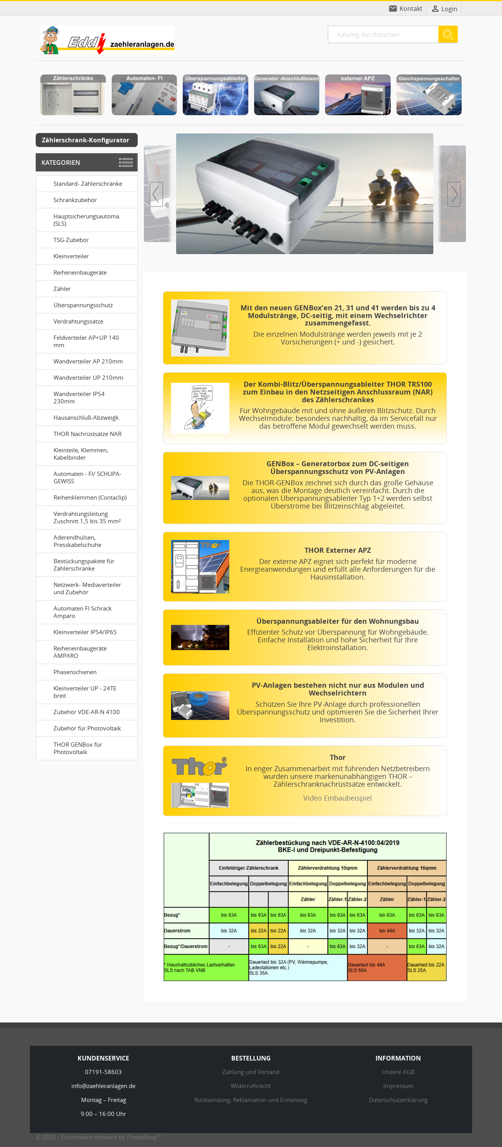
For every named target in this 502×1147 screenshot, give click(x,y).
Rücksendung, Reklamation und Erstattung (250, 1100)
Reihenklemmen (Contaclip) (82, 497)
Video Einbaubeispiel (337, 798)
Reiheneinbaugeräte (73, 272)
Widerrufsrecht (251, 1086)
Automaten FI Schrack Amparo (75, 611)
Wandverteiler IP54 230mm (72, 396)
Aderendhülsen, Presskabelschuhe (70, 540)
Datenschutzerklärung (398, 1100)
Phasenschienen (68, 671)
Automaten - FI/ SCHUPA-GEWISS (80, 476)
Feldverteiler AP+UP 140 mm (79, 340)
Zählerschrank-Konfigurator (85, 140)
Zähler (55, 288)
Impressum (398, 1086)
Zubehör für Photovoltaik (80, 728)
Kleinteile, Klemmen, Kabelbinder (73, 453)
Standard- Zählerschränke (80, 183)
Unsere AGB (398, 1072)
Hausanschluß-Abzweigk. (79, 417)
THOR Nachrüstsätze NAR (80, 433)
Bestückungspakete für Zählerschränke (76, 563)
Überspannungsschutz (76, 304)
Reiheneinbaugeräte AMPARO (73, 651)
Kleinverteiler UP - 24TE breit (77, 691)
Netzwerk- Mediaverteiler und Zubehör (80, 587)
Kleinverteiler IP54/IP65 (78, 631)
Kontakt (411, 8)
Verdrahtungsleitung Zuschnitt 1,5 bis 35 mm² (80, 516)
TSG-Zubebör (64, 239)
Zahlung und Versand (250, 1072)
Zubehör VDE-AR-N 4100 (79, 711)
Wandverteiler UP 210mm (81, 377)
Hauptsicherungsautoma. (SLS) (80, 219)
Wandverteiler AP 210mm (81, 361)
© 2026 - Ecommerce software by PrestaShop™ (99, 1137)
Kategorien (61, 162)
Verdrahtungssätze (71, 321)
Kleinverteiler (64, 256)
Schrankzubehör (68, 199)
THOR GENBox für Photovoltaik (70, 747)
